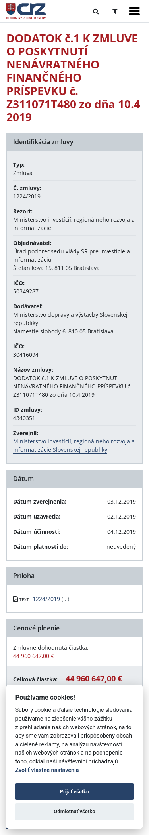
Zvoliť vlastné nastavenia (47, 770)
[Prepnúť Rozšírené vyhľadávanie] (115, 11)
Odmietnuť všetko (74, 811)
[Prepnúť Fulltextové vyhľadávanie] (96, 11)
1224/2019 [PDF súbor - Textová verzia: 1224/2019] (46, 599)
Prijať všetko (74, 792)
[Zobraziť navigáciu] (134, 11)
